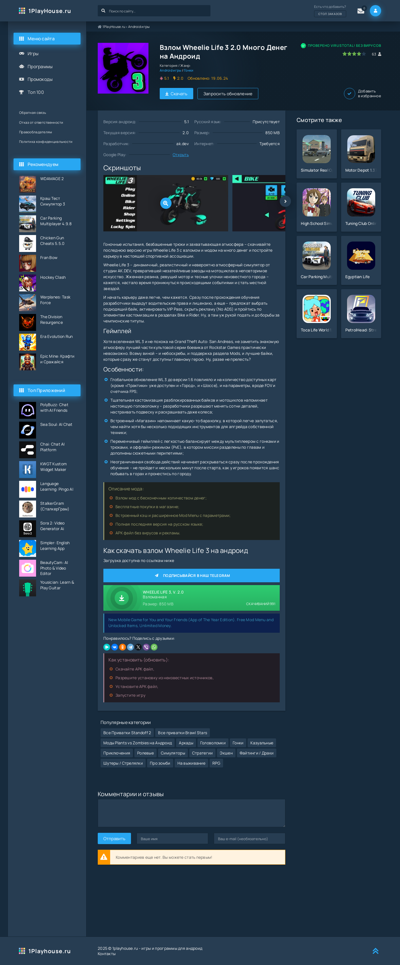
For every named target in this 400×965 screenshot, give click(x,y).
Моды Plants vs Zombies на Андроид (137, 742)
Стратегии (202, 753)
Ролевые (145, 753)
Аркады (186, 742)
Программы (40, 66)
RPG (216, 763)
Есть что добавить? (330, 10)
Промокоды (40, 79)
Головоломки (213, 742)
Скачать (176, 94)
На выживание (191, 763)
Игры (33, 53)
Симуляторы (173, 753)
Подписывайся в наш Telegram (191, 575)
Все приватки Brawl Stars (182, 732)
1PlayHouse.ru (49, 11)
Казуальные (261, 742)
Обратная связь (32, 112)
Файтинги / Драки (257, 753)
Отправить (114, 839)
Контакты (106, 953)
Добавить (362, 93)
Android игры (139, 26)
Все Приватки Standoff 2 (127, 732)
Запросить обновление (228, 94)
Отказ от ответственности (41, 122)
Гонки (188, 70)
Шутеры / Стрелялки (123, 763)
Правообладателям (35, 132)
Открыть (181, 154)
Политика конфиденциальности (46, 141)
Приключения (116, 753)
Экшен (226, 753)
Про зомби (160, 763)
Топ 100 (36, 92)
